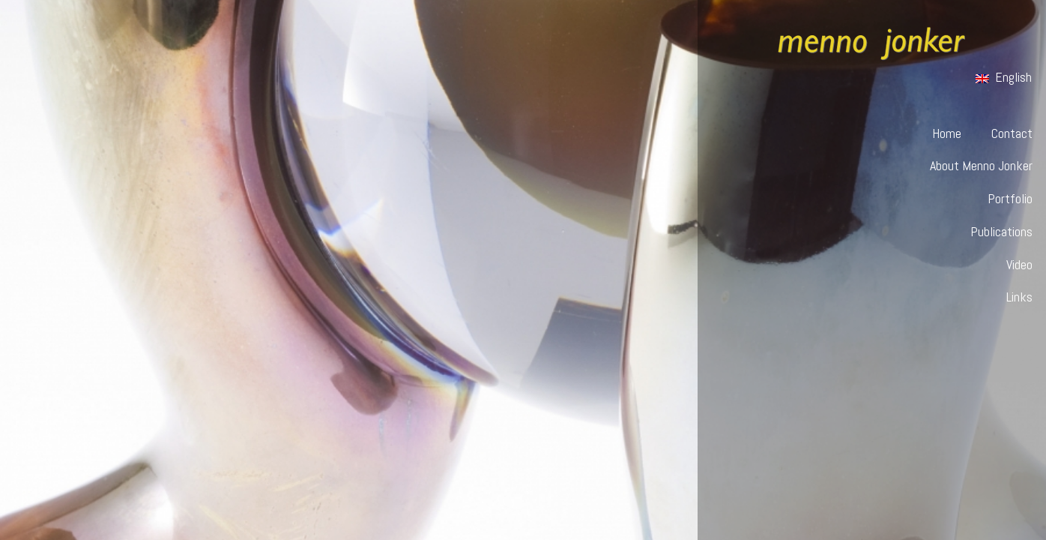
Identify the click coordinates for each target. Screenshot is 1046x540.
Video (1019, 264)
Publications (1001, 231)
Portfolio (1010, 198)
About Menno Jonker (981, 165)
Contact (1012, 133)
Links (1019, 296)
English (1004, 77)
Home (946, 133)
